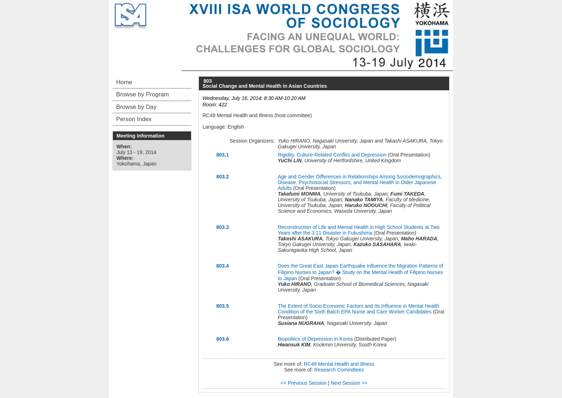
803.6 (222, 339)
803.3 (222, 227)
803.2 (222, 176)
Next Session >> (349, 383)
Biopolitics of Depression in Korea (315, 339)
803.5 (222, 306)
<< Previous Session (304, 383)
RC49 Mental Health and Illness (339, 364)
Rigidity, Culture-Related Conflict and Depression (332, 155)
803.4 (222, 266)
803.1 (222, 155)
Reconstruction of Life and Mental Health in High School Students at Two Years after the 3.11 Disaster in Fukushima (358, 230)
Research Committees (339, 370)
